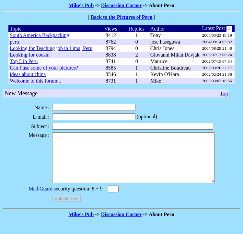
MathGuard (31, 198)
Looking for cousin (30, 55)
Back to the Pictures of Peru (121, 17)
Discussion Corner (121, 5)
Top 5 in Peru (24, 61)
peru (14, 42)
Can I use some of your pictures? (44, 68)
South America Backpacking (39, 35)
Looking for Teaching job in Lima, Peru (51, 48)
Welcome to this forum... (35, 81)
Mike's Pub (81, 5)
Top (224, 93)
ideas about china (28, 74)
